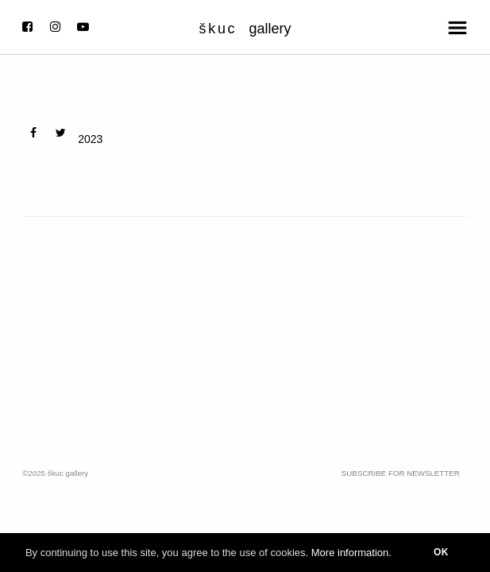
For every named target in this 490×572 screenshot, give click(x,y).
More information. (351, 552)
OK (441, 552)
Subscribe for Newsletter (400, 473)
